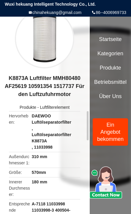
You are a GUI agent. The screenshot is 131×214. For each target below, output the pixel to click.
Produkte (28, 107)
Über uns (110, 96)
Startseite (110, 39)
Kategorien (110, 53)
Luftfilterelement (55, 107)
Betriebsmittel (110, 82)
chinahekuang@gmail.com (56, 12)
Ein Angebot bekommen (110, 132)
